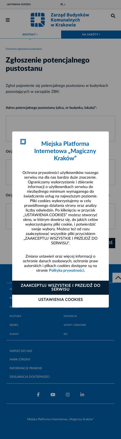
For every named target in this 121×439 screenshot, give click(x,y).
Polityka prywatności (66, 271)
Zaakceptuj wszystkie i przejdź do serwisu (60, 288)
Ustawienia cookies (60, 300)
